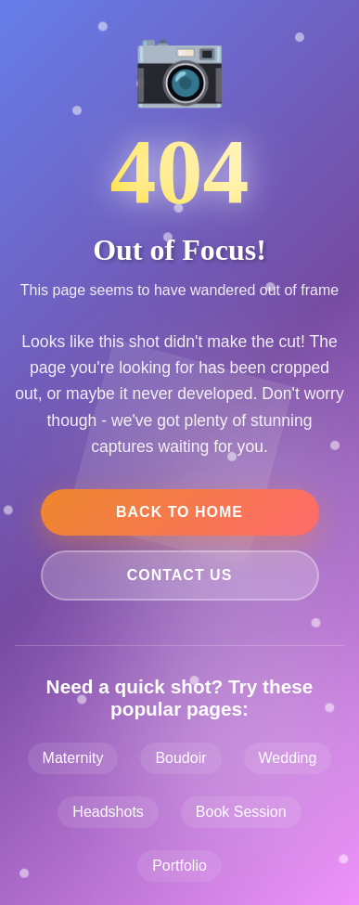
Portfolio (179, 865)
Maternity (73, 758)
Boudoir (180, 758)
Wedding (288, 758)
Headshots (108, 812)
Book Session (241, 812)
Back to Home (179, 512)
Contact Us (180, 575)
